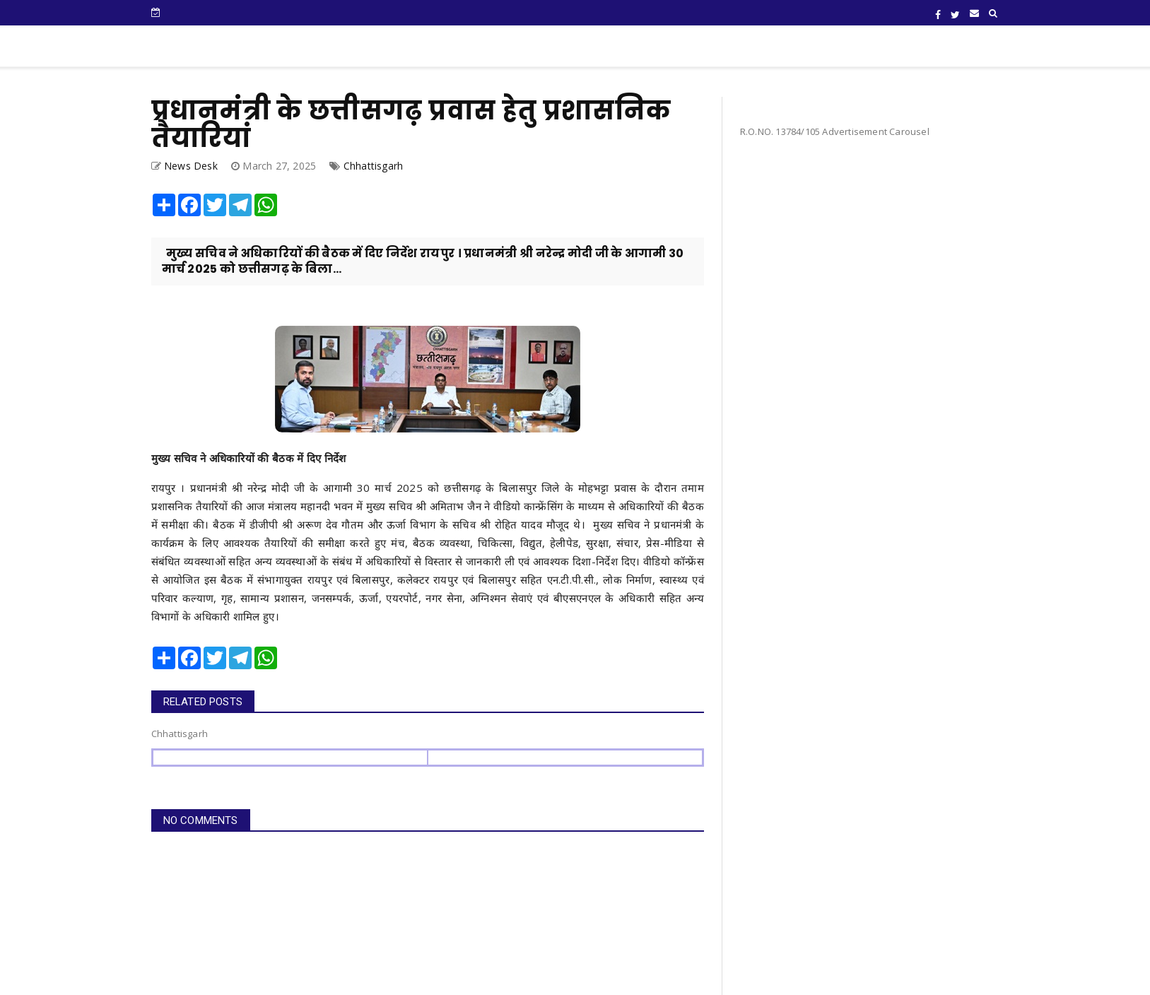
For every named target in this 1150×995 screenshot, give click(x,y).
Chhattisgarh (373, 165)
